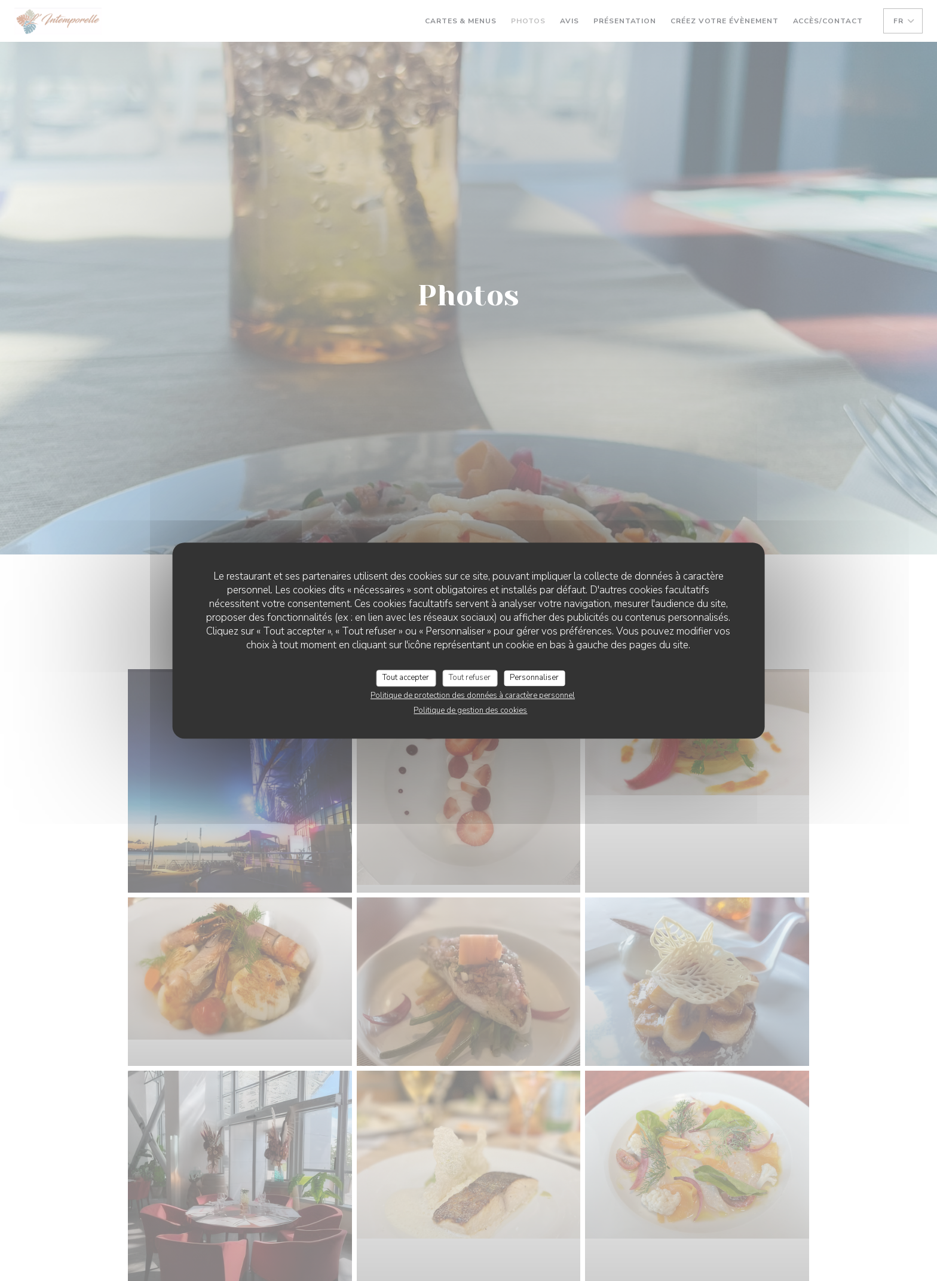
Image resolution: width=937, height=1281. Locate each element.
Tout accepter (405, 677)
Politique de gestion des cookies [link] (470, 710)
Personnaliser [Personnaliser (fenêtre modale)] (534, 677)
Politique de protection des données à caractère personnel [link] (472, 695)
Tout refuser (470, 677)
